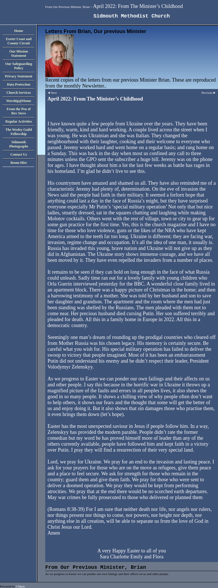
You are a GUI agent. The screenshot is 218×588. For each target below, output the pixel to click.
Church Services (19, 93)
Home (18, 31)
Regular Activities (18, 121)
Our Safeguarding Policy (18, 66)
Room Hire (18, 163)
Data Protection (19, 84)
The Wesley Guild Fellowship (18, 132)
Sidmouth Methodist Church (131, 16)
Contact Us (18, 154)
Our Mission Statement (18, 53)
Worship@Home (18, 101)
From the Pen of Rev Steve (19, 111)
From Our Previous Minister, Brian (67, 6)
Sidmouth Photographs (18, 144)
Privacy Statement (19, 76)
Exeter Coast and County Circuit (19, 41)
